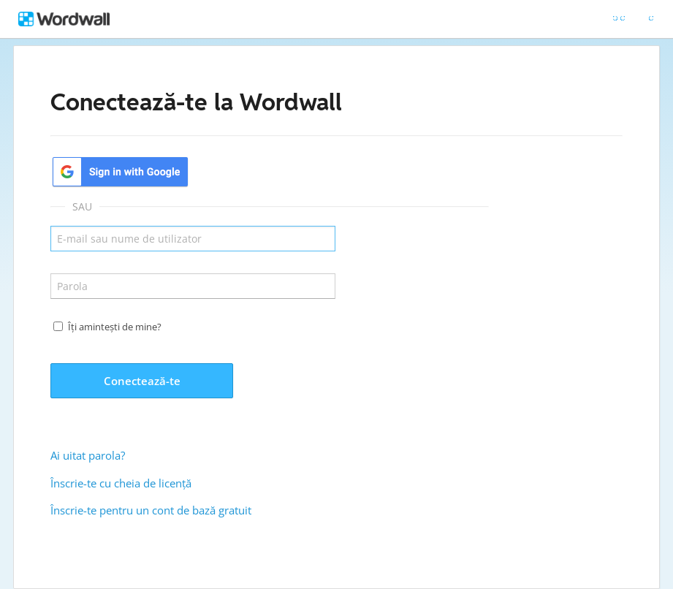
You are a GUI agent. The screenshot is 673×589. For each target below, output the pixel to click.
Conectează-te (142, 380)
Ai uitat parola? (87, 455)
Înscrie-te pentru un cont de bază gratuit (150, 510)
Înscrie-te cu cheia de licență (120, 483)
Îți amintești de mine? (114, 326)
